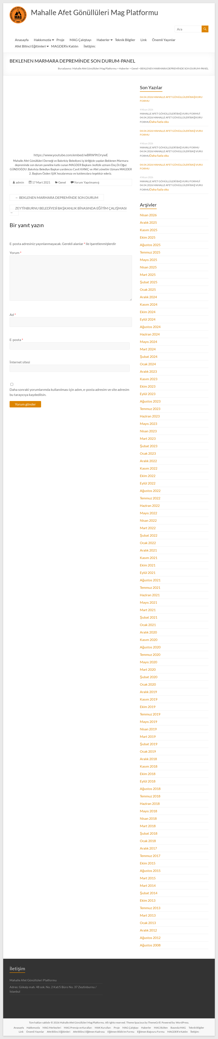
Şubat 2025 (148, 282)
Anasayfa (22, 40)
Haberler (103, 40)
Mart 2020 (148, 669)
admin (20, 182)
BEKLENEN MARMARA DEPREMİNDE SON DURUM (56, 197)
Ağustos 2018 (150, 789)
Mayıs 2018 (148, 811)
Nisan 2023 (148, 431)
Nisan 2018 (148, 818)
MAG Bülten (161, 1027)
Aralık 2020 (148, 632)
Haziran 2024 (150, 334)
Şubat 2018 (148, 833)
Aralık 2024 (148, 297)
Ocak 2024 (148, 364)
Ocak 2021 (148, 625)
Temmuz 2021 (150, 587)
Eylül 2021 (147, 572)
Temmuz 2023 (150, 409)
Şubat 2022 (148, 535)
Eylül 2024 (147, 319)
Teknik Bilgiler (125, 40)
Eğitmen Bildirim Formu (121, 1031)
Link (144, 40)
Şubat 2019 (148, 744)
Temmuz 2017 (150, 856)
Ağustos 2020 (150, 647)
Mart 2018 (148, 826)
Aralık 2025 (148, 222)
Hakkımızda (42, 40)
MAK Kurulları (103, 1027)
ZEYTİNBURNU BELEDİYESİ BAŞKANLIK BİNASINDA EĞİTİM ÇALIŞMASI (68, 210)
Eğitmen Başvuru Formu (151, 1031)
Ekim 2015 (147, 863)
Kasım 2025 (148, 230)
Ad (13, 314)
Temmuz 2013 (150, 908)
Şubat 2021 (148, 617)
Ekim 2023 (147, 386)
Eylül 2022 (147, 483)
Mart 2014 (148, 885)
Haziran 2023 (150, 416)
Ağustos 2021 (150, 580)
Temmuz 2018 (150, 796)
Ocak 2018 (148, 841)
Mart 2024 (148, 349)
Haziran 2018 (150, 803)
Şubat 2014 (148, 893)
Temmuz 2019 (150, 714)
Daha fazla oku (159, 121)
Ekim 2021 (147, 565)
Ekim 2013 (147, 900)
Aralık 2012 (148, 930)
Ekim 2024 (147, 312)
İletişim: (89, 46)
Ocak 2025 (148, 289)
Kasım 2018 (148, 766)
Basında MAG (178, 1027)
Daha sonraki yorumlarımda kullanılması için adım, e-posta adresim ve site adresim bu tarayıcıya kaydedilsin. (69, 392)
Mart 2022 (148, 528)
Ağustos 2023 (150, 401)
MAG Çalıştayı (80, 40)
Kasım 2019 (148, 699)
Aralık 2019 (148, 692)
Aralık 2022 (148, 461)
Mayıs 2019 (148, 721)
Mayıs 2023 (148, 423)
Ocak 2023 (148, 453)
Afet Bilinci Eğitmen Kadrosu (89, 1031)
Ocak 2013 (148, 923)
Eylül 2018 (147, 781)
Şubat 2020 (148, 677)
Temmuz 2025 (150, 252)
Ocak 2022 (148, 543)
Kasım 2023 (148, 379)
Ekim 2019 (147, 707)
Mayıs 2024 (148, 342)
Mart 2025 (148, 274)
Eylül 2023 (147, 394)
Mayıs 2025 (148, 260)
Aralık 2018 (148, 759)
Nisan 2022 (148, 520)
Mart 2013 (148, 915)
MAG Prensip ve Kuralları (78, 1027)
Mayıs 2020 (148, 662)
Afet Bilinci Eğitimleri (30, 46)
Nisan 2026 (148, 215)
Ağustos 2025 (150, 245)
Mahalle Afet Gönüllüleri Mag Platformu (97, 12)
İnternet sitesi (20, 362)
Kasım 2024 (148, 304)
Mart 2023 (148, 438)
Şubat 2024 (148, 356)
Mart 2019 (148, 736)
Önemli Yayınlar (163, 40)
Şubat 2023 (148, 446)
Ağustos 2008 (150, 945)
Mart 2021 (148, 610)
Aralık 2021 (148, 550)
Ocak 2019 (148, 751)
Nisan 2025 (148, 267)
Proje (60, 40)
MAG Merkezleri (52, 1027)
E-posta (16, 340)
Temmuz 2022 (150, 498)
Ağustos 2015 (150, 870)
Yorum (15, 253)
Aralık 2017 (148, 848)
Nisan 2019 (148, 729)
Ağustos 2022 (150, 491)
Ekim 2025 (147, 237)
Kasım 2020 (148, 640)
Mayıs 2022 (148, 513)
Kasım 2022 (148, 468)
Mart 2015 (148, 878)
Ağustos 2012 (150, 938)
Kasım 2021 (148, 558)
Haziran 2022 (150, 505)
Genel (62, 182)
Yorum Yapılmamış (86, 182)
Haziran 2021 (150, 595)
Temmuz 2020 (150, 654)
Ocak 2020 (148, 684)
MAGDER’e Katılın (64, 46)
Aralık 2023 (148, 371)
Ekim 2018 (147, 774)
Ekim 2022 (147, 476)
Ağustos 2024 (150, 327)
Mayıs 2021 (148, 602)
